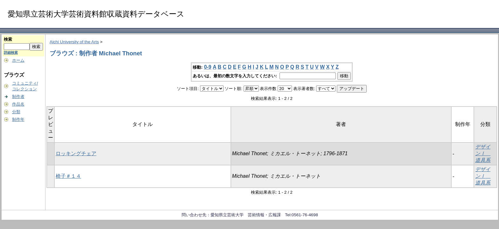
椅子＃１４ (68, 176)
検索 (8, 39)
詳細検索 (11, 52)
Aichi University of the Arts (74, 41)
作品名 (18, 104)
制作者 (18, 96)
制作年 (18, 119)
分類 (16, 111)
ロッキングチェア (76, 153)
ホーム (18, 60)
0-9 (207, 67)
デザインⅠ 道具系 (482, 153)
